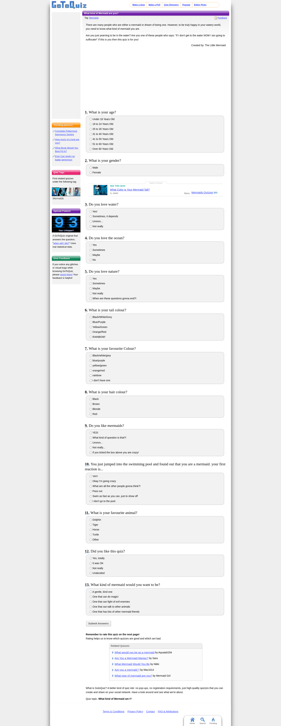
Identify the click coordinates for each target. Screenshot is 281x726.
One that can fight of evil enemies (110, 601)
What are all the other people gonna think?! (115, 486)
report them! (66, 274)
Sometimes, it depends (104, 216)
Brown (95, 404)
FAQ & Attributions (168, 711)
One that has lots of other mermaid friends (114, 611)
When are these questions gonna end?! (113, 298)
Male (94, 167)
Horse (94, 529)
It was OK (97, 563)
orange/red (97, 370)
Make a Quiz (138, 5)
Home (192, 721)
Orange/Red (98, 331)
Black (94, 399)
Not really (96, 226)
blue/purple (97, 360)
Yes (93, 244)
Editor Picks (200, 5)
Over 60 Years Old (101, 148)
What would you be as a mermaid (134, 652)
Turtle (94, 534)
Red (93, 414)
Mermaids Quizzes (202, 192)
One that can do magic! (104, 596)
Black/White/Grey (101, 317)
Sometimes (97, 250)
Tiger (94, 524)
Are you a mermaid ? (127, 669)
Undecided (97, 573)
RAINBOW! (97, 336)
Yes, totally (97, 558)
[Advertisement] (156, 78)
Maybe (95, 255)
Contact (150, 711)
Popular (186, 5)
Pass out (96, 491)
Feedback (222, 18)
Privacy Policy (135, 711)
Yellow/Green (98, 327)
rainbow (95, 375)
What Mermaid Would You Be (132, 664)
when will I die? (61, 243)
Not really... (97, 447)
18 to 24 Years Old (101, 124)
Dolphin (95, 519)
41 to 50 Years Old (101, 139)
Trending (213, 721)
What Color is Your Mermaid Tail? (130, 189)
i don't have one (100, 380)
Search (203, 721)
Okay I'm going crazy (103, 481)
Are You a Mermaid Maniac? (131, 658)
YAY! (94, 476)
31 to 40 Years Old (101, 134)
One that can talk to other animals (110, 606)
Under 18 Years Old (102, 119)
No (93, 259)
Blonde (95, 409)
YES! (94, 432)
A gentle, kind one (101, 591)
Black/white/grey (100, 355)
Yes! (93, 211)
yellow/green (98, 365)
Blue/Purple (98, 322)
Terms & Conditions (113, 711)
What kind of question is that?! (108, 437)
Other (94, 539)
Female (95, 172)
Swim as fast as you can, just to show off (114, 496)
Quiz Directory (171, 5)
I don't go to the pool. (103, 501)
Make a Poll (154, 5)
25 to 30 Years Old (101, 129)
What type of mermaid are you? (133, 675)
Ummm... (96, 221)
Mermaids (94, 18)
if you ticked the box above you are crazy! (114, 452)
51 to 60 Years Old (101, 144)
